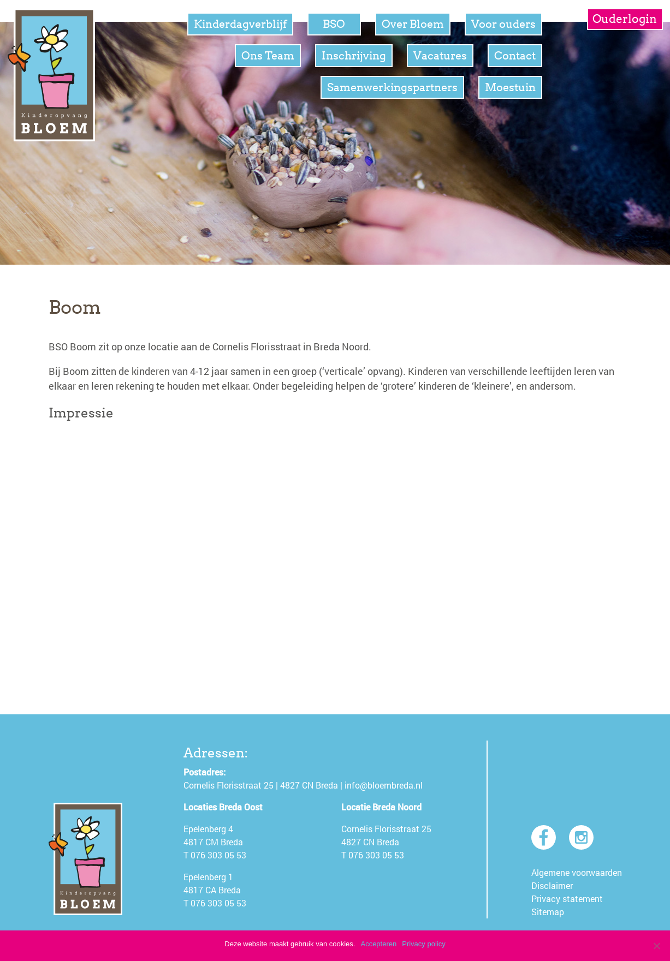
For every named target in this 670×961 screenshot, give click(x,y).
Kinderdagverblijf (240, 24)
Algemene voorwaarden (576, 872)
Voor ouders (503, 24)
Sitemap (547, 911)
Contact (515, 55)
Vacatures (440, 55)
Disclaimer (552, 885)
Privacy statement (567, 898)
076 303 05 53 (218, 855)
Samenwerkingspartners (392, 87)
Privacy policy (423, 944)
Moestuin (510, 87)
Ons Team (267, 55)
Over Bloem (413, 24)
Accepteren (378, 944)
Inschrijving (354, 55)
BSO (334, 24)
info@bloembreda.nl (384, 785)
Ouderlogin (624, 19)
